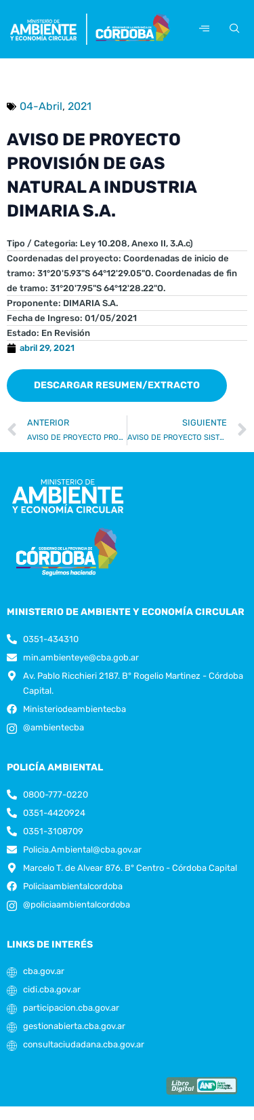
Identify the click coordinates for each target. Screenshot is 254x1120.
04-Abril (41, 106)
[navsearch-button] (232, 29)
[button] (117, 385)
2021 (79, 106)
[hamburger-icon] (204, 29)
